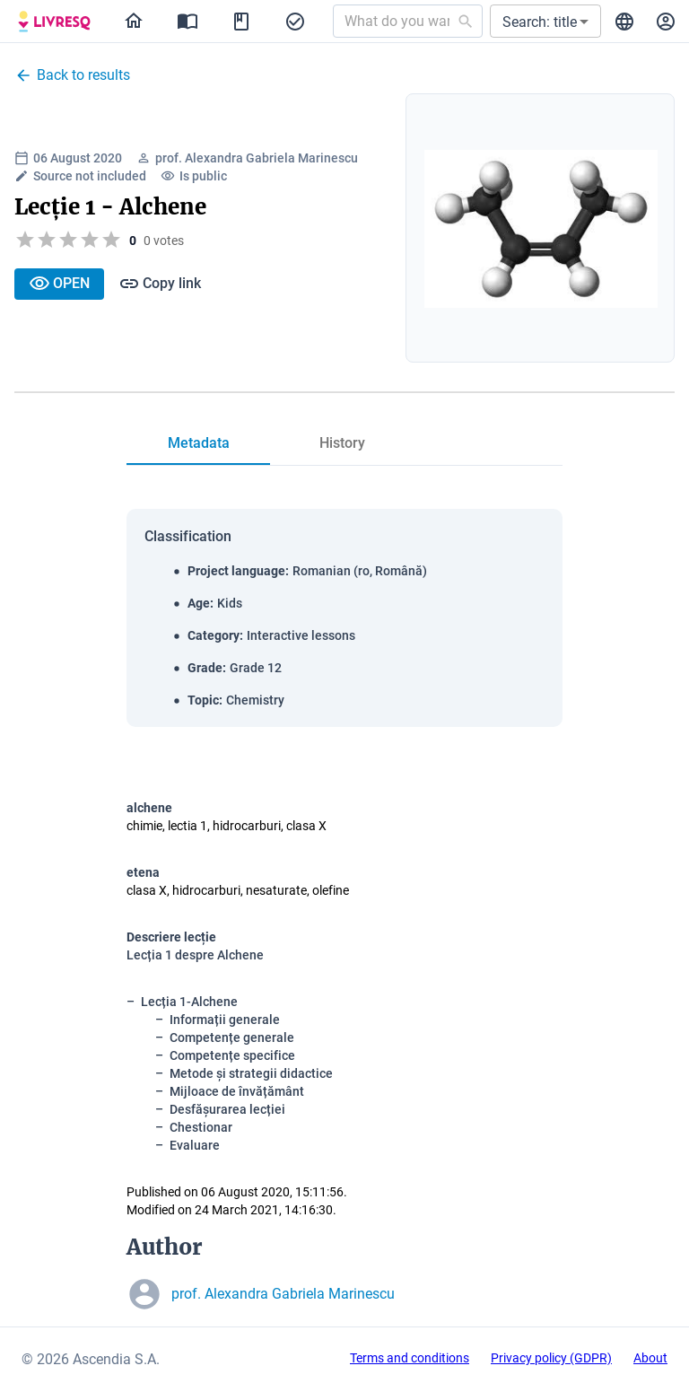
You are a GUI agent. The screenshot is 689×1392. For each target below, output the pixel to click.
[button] (545, 21)
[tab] (198, 443)
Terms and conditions (409, 1358)
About (650, 1358)
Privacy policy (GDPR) (551, 1358)
